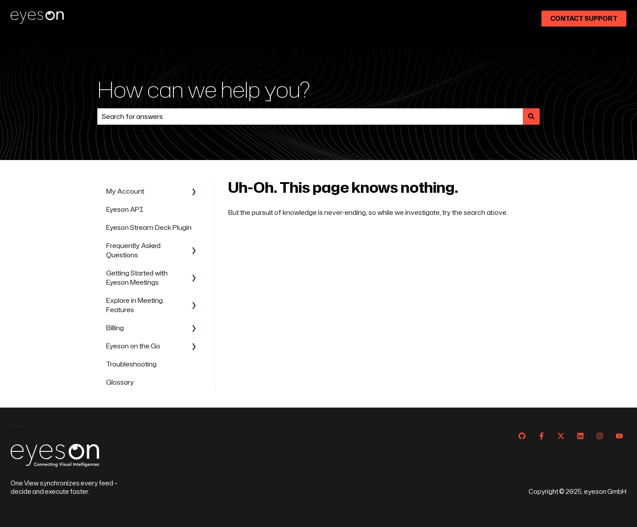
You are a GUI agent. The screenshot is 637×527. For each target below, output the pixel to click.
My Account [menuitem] (125, 191)
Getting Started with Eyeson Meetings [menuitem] (137, 277)
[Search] (531, 116)
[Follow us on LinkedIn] (580, 436)
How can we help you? (203, 89)
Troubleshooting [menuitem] (131, 364)
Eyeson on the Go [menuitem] (133, 346)
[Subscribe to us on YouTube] (619, 436)
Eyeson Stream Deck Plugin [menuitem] (149, 227)
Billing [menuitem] (115, 327)
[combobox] (310, 116)
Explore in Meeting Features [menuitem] (134, 305)
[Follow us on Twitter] (561, 436)
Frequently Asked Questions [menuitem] (133, 250)
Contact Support (584, 18)
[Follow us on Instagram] (600, 436)
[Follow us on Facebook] (541, 436)
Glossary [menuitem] (120, 382)
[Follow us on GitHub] (522, 436)
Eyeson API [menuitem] (124, 209)
